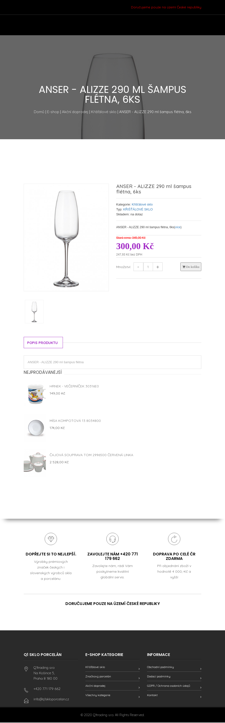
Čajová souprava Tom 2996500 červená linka (91, 455)
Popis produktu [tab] (43, 343)
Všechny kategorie (97, 695)
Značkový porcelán (98, 677)
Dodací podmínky (158, 677)
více (178, 227)
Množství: (123, 267)
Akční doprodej (75, 111)
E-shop (53, 111)
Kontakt (152, 695)
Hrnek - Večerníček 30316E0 (74, 386)
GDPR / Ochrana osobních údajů (168, 686)
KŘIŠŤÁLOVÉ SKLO (138, 209)
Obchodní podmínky (160, 667)
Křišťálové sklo (103, 111)
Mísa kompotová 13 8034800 (75, 420)
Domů (39, 111)
